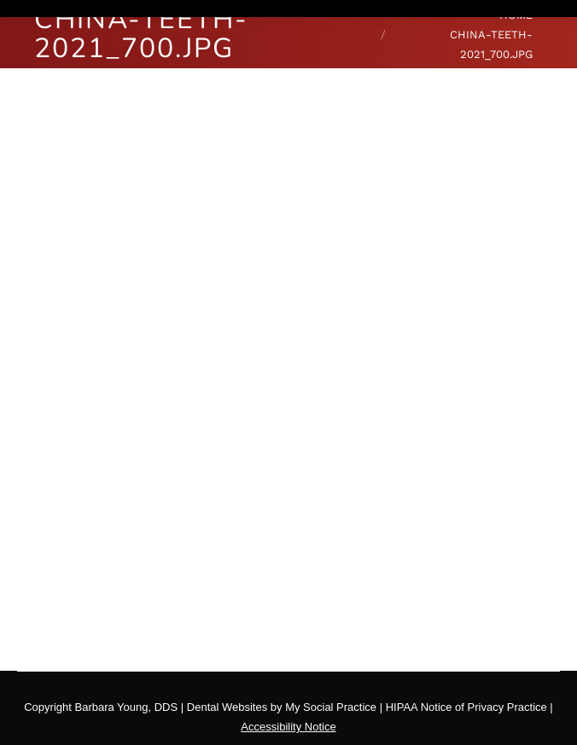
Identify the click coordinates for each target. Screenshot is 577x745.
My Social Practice (330, 707)
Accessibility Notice (288, 726)
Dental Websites (227, 707)
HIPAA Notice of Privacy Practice (466, 707)
